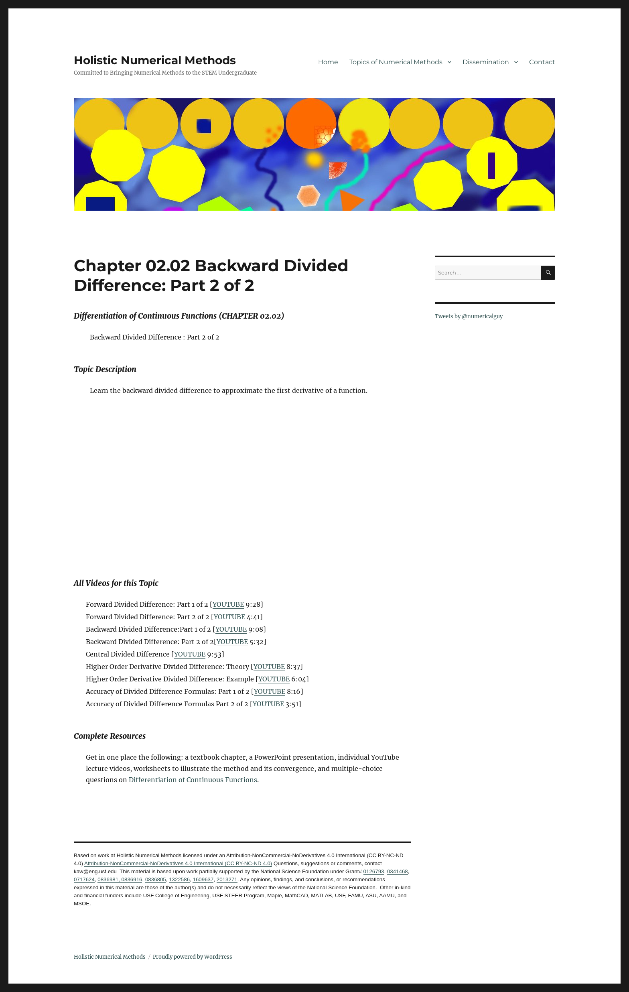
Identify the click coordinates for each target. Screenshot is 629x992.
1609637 (203, 879)
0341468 (397, 871)
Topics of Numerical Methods (395, 62)
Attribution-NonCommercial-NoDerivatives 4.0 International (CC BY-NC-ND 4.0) (178, 863)
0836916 (131, 879)
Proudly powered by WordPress (192, 956)
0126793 (373, 871)
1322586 (179, 879)
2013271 (227, 879)
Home (328, 62)
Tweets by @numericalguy (469, 316)
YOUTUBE (228, 604)
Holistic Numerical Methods (155, 60)
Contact (542, 62)
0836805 (155, 879)
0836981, (108, 879)
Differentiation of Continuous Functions (193, 780)
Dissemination (486, 62)
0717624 (84, 879)
